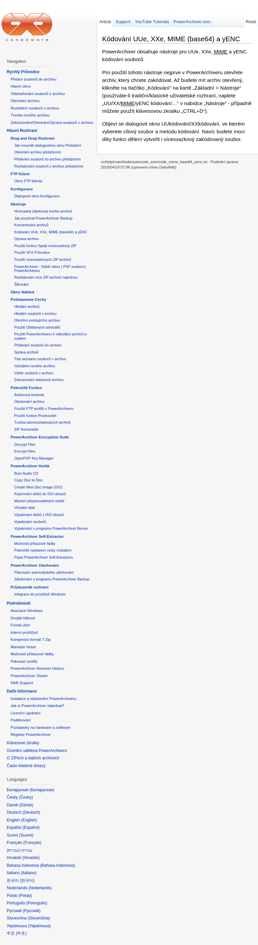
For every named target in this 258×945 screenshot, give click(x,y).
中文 (21, 933)
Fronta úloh (20, 625)
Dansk (26, 805)
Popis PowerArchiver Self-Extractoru (43, 557)
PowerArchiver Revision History (37, 668)
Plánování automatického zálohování (44, 572)
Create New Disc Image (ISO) (38, 487)
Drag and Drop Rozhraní (32, 138)
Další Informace (22, 691)
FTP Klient (19, 174)
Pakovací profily (23, 661)
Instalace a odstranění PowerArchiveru (43, 699)
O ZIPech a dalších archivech (33, 758)
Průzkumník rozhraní (29, 587)
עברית (13, 850)
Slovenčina (39, 918)
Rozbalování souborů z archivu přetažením (48, 166)
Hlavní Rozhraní (22, 130)
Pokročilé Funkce (26, 388)
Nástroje (18, 204)
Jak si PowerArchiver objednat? (37, 706)
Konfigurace (21, 189)
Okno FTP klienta (28, 181)
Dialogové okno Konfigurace (36, 196)
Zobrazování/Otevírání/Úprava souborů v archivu (51, 123)
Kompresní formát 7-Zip (30, 639)
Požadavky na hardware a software (40, 727)
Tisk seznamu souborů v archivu (40, 359)
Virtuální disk (24, 508)
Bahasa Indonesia (57, 865)
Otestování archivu (29, 401)
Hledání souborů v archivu (35, 314)
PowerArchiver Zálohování (34, 565)
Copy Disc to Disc (28, 480)
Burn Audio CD (26, 473)
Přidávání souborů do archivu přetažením (47, 159)
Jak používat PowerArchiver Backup (43, 218)
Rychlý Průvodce (23, 71)
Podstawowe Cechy (28, 299)
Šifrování (21, 284)
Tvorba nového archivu (29, 115)
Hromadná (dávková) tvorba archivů (43, 211)
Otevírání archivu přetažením (37, 152)
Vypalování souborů (30, 522)
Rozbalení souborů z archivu (34, 108)
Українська (39, 926)
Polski (25, 895)
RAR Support (21, 683)
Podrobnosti (19, 603)
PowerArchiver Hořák (29, 466)
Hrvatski (31, 857)
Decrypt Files (24, 444)
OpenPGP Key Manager (33, 458)
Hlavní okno (20, 86)
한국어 (27, 880)
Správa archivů (26, 352)
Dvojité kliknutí (22, 618)
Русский (31, 910)
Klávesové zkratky (23, 743)
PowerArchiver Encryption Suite (39, 437)
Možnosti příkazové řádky (34, 543)
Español (31, 827)
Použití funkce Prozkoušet (35, 416)
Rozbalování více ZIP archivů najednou (45, 277)
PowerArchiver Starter (29, 676)
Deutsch (31, 812)
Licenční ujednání (25, 713)
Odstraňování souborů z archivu (37, 94)
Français (32, 842)
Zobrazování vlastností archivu (38, 380)
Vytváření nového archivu (34, 366)
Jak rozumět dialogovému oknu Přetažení (47, 145)
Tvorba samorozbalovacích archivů (42, 422)
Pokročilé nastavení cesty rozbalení (42, 550)
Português (37, 903)
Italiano (28, 872)
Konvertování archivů (31, 225)
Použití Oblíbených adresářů (37, 327)
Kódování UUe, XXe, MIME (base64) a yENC (171, 39)
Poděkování (20, 720)
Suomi (26, 835)
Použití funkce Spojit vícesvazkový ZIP (45, 246)
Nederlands (40, 888)
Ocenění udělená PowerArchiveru (37, 750)
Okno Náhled (22, 292)
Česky (26, 797)
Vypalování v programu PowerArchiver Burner (51, 528)
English (29, 820)
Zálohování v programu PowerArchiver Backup (51, 579)
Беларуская (42, 790)
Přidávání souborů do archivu (37, 345)
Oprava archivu (26, 239)
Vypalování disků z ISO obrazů (39, 515)
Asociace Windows (26, 611)
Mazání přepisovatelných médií (39, 501)
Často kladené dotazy (26, 765)
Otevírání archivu (25, 101)
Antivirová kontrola (29, 395)
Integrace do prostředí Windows (40, 594)
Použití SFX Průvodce (32, 252)
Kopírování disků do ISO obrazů (40, 494)
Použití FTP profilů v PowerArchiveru (44, 409)
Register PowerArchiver (30, 735)
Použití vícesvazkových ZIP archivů (42, 259)
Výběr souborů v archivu (33, 373)
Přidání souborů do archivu (33, 79)
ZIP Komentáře (26, 429)
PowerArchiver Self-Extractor (36, 536)
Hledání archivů (26, 306)
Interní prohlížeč (24, 632)
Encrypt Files (24, 451)
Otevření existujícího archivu (37, 320)
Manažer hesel (23, 647)
